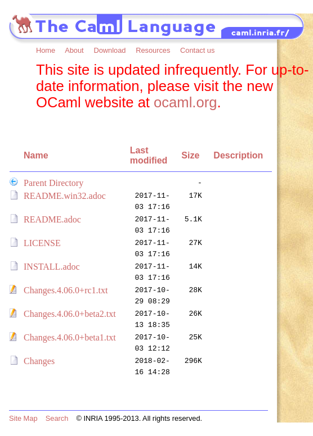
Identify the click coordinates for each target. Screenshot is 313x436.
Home (45, 50)
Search (57, 418)
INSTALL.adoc (52, 266)
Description (238, 155)
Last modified (149, 155)
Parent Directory (53, 183)
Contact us (197, 50)
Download (109, 50)
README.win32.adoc (65, 196)
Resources (153, 50)
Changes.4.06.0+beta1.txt (70, 337)
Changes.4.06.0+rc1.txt (66, 290)
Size (190, 155)
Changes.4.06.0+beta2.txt (70, 314)
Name (36, 155)
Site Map (23, 418)
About (74, 50)
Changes (39, 361)
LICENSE (42, 243)
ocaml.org (185, 102)
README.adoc (52, 219)
